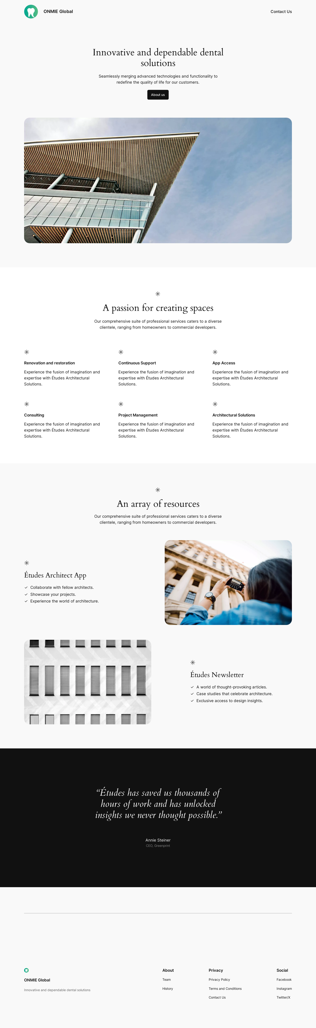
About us (158, 95)
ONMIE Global (58, 11)
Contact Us (281, 11)
